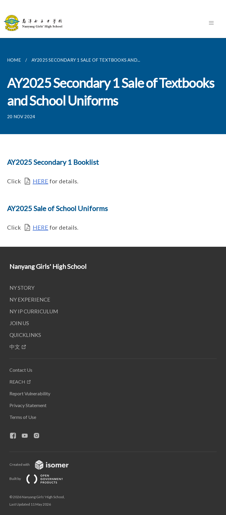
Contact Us (20, 370)
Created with (43, 464)
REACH (17, 381)
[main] (113, 142)
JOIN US (19, 323)
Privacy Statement (27, 405)
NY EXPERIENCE (29, 299)
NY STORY (21, 287)
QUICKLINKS (25, 335)
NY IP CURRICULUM (33, 311)
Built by (40, 478)
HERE (40, 181)
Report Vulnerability (29, 393)
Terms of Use (22, 417)
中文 (14, 346)
